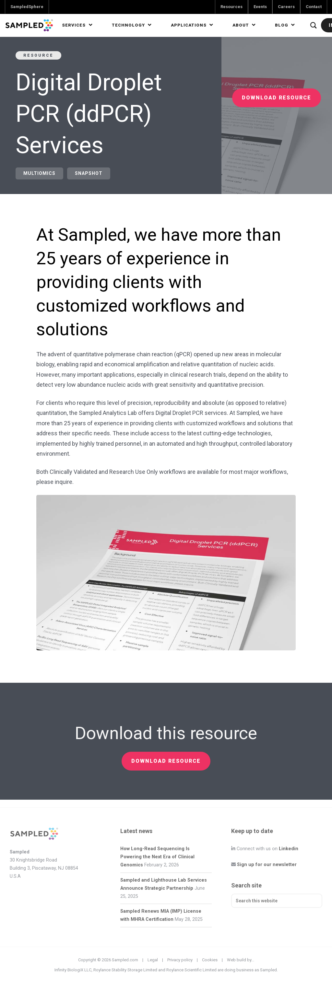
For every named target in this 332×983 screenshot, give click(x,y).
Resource (38, 55)
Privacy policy (180, 959)
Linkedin (288, 849)
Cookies (210, 959)
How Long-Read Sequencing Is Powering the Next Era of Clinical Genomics (157, 857)
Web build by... (240, 959)
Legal (153, 959)
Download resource (276, 98)
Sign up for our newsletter (267, 864)
